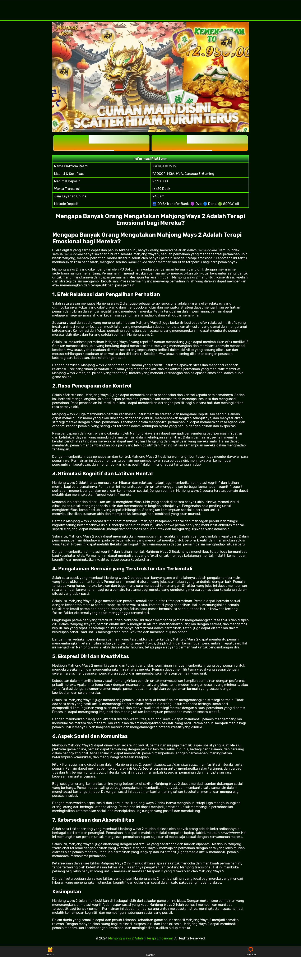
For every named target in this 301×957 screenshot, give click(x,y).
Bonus (50, 951)
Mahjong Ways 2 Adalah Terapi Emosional (140, 938)
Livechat (251, 951)
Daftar (150, 951)
